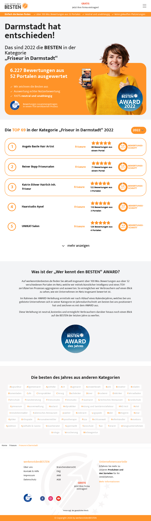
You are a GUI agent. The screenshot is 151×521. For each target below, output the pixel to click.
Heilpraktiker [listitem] (69, 406)
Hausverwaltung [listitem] (35, 406)
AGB (59, 479)
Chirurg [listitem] (60, 393)
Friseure (13, 445)
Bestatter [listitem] (120, 387)
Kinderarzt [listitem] (81, 413)
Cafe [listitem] (29, 393)
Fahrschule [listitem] (14, 400)
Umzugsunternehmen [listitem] (132, 426)
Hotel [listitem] (136, 406)
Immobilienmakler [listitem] (19, 413)
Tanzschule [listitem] (87, 426)
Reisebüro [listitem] (136, 419)
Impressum (29, 475)
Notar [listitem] (137, 413)
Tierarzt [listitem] (112, 426)
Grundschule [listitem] (134, 400)
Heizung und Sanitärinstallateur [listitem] (97, 406)
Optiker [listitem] (12, 419)
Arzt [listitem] (63, 387)
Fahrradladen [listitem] (134, 393)
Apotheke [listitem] (51, 387)
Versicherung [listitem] (71, 432)
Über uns (28, 467)
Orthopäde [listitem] (26, 419)
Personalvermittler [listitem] (47, 419)
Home (4, 445)
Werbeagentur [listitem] (90, 432)
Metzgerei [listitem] (123, 413)
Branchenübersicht (66, 467)
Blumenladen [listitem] (15, 393)
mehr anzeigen (75, 246)
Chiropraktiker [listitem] (44, 393)
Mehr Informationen (109, 482)
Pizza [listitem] (84, 419)
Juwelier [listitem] (67, 413)
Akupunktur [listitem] (15, 387)
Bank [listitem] (108, 387)
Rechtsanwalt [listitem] (99, 419)
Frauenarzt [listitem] (87, 400)
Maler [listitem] (110, 413)
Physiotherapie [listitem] (69, 419)
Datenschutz (30, 479)
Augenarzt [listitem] (75, 387)
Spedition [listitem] (11, 426)
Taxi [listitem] (101, 426)
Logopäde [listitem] (97, 413)
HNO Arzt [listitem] (123, 406)
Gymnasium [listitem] (16, 406)
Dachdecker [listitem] (75, 393)
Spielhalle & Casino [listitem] (31, 426)
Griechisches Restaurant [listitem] (110, 400)
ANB (59, 475)
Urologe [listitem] (55, 432)
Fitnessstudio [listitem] (53, 400)
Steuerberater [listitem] (53, 426)
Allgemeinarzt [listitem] (34, 387)
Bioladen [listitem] (135, 387)
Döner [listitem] (89, 393)
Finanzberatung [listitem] (33, 400)
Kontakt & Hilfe (31, 471)
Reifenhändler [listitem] (118, 419)
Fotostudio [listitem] (71, 400)
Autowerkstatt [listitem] (93, 387)
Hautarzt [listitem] (53, 406)
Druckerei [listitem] (102, 393)
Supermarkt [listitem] (71, 426)
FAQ (59, 471)
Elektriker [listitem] (117, 393)
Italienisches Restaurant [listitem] (45, 413)
